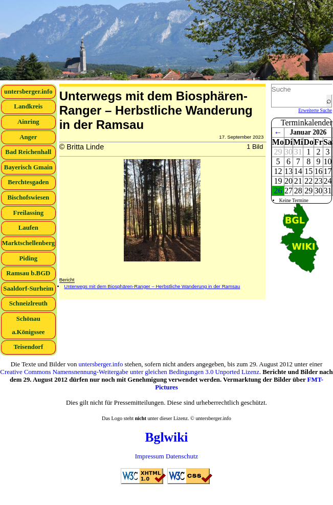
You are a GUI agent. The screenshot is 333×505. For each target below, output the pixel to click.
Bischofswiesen (28, 197)
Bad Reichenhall (28, 152)
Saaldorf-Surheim (28, 288)
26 (278, 190)
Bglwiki (166, 437)
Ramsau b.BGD (28, 273)
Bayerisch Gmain (28, 167)
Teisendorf (28, 346)
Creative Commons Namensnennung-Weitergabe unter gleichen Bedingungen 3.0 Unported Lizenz (129, 372)
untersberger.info (28, 91)
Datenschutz (182, 456)
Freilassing (28, 212)
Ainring (28, 121)
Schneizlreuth (28, 303)
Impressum (149, 456)
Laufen (28, 227)
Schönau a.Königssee (28, 325)
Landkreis (28, 106)
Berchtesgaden (28, 182)
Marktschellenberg (28, 243)
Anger (28, 137)
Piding (28, 258)
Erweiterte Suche (315, 110)
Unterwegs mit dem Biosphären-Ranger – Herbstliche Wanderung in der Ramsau (152, 286)
